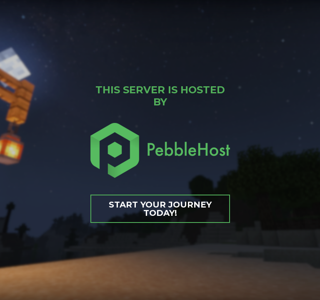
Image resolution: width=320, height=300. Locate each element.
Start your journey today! (160, 209)
